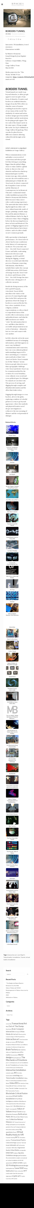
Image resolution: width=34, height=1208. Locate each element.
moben (23, 36)
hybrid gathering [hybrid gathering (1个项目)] (10, 1168)
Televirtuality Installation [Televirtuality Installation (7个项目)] (15, 1078)
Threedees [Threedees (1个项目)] (22, 1137)
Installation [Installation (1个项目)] (19, 1080)
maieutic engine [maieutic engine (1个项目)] (10, 1073)
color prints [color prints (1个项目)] (20, 1171)
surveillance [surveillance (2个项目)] (24, 1044)
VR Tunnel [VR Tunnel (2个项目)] (15, 1122)
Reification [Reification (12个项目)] (22, 1114)
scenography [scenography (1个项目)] (22, 1150)
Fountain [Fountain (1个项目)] (8, 1137)
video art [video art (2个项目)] (8, 1052)
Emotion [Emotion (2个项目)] (13, 1103)
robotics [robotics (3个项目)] (23, 1050)
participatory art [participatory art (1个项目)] (14, 1124)
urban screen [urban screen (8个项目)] (17, 1163)
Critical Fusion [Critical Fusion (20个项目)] (21, 1093)
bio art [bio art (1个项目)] (17, 1065)
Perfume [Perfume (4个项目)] (21, 1042)
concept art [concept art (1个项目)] (8, 1147)
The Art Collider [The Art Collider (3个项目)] (14, 1088)
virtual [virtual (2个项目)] (23, 1111)
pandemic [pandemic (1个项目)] (8, 1127)
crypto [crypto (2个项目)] (25, 1163)
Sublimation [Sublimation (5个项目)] (10, 1171)
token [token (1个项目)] (23, 1047)
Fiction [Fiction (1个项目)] (15, 1171)
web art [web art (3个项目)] (11, 1086)
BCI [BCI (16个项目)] (15, 1073)
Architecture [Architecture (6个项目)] (18, 1106)
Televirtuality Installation (11, 957)
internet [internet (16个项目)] (9, 1153)
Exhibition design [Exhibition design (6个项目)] (12, 1155)
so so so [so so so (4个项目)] (20, 1160)
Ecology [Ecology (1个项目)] (12, 1036)
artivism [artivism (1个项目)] (17, 1129)
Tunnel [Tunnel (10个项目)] (16, 1168)
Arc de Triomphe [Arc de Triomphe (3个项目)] (11, 1065)
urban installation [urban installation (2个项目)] (13, 1160)
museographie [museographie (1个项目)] (13, 1109)
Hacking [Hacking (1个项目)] (13, 1137)
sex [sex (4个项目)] (19, 1050)
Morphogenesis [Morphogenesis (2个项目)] (16, 1057)
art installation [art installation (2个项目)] (24, 1062)
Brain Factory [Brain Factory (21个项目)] (12, 1049)
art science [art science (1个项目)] (12, 1042)
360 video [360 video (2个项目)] (14, 1147)
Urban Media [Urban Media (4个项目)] (15, 1150)
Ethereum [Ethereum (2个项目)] (12, 1067)
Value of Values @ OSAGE (13, 988)
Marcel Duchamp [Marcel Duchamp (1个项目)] (21, 1103)
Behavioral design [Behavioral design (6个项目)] (22, 1165)
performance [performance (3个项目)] (22, 1155)
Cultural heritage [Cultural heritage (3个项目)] (11, 1142)
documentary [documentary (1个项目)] (14, 1055)
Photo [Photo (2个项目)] (15, 1132)
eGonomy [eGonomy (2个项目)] (22, 1145)
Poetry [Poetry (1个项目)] (15, 1086)
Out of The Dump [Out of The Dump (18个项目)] (16, 1026)
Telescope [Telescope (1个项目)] (8, 1103)
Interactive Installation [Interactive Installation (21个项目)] (16, 1070)
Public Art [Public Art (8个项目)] (9, 1117)
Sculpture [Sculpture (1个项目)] (15, 1153)
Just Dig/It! (21, 955)
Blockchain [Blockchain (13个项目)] (10, 1093)
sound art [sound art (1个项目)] (19, 1142)
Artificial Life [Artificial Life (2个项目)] (19, 1067)
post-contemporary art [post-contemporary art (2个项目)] (12, 1062)
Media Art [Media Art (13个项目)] (16, 1135)
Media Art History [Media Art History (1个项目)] (16, 1044)
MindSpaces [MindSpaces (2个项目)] (22, 1101)
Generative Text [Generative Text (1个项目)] (23, 1088)
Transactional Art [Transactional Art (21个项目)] (19, 1023)
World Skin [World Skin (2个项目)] (17, 1117)
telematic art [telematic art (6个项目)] (14, 1145)
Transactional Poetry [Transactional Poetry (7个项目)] (18, 1140)
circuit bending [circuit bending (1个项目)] (12, 1080)
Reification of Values (11, 997)
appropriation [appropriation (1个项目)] (9, 1163)
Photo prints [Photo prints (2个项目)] (22, 1034)
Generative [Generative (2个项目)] (9, 1075)
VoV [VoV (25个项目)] (22, 1168)
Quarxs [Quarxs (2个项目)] (8, 1106)
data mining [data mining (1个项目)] (9, 1096)
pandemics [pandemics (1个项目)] (22, 1036)
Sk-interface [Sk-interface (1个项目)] (22, 1083)
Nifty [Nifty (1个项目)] (7, 1026)
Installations (20, 34)
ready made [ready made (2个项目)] (9, 1173)
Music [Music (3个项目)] (22, 1117)
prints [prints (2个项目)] (21, 1075)
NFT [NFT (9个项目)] (25, 1171)
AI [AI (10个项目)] (16, 1042)
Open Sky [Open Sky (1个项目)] (15, 1173)
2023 (7, 995)
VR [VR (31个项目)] (22, 1134)
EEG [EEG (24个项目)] (17, 1083)
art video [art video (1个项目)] (19, 1073)
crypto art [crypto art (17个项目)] (16, 1176)
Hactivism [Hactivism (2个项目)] (8, 1029)
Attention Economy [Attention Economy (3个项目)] (12, 1114)
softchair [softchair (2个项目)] (19, 1086)
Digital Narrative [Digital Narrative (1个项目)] (15, 1052)
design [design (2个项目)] (8, 1042)
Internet (17, 36)
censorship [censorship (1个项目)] (8, 1024)
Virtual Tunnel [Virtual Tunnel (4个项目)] (16, 1111)
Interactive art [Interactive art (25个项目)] (12, 1039)
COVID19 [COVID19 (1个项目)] (16, 1036)
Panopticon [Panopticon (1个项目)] (8, 1044)
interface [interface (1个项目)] (8, 1140)
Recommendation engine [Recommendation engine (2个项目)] (13, 1158)
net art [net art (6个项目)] (15, 1034)
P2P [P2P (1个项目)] (16, 1099)
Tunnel (23, 957)
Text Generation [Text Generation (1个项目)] (23, 1039)
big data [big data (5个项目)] (21, 1153)
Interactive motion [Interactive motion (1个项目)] (10, 1129)
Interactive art (12, 955)
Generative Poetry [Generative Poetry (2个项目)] (13, 1091)
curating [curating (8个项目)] (16, 1075)
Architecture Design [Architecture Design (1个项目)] (16, 1047)
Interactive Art (10, 36)
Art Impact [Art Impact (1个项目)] (17, 1031)
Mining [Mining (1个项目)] (25, 1168)
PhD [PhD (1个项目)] (7, 1091)
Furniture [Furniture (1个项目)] (22, 1065)
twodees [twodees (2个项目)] (8, 1047)
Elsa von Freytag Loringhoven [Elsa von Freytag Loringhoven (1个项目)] (18, 1127)
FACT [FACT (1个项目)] (11, 1106)
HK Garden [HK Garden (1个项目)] (14, 1178)
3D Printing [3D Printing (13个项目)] (10, 1165)
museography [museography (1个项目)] (21, 1124)
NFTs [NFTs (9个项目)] (17, 1137)
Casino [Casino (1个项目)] (7, 1036)
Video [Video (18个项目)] (12, 1083)
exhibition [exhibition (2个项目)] (16, 1101)
